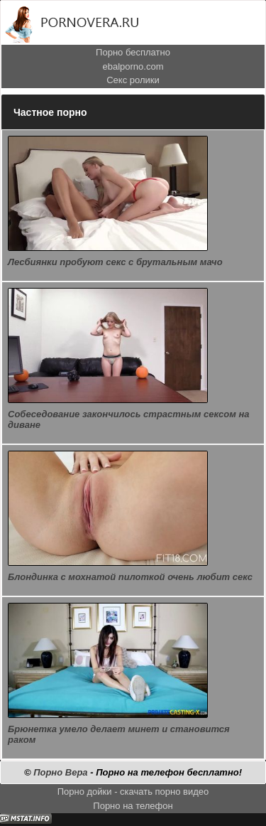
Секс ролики (133, 80)
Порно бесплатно (133, 52)
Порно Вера (60, 772)
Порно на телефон (132, 805)
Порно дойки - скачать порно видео (133, 791)
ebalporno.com (133, 66)
